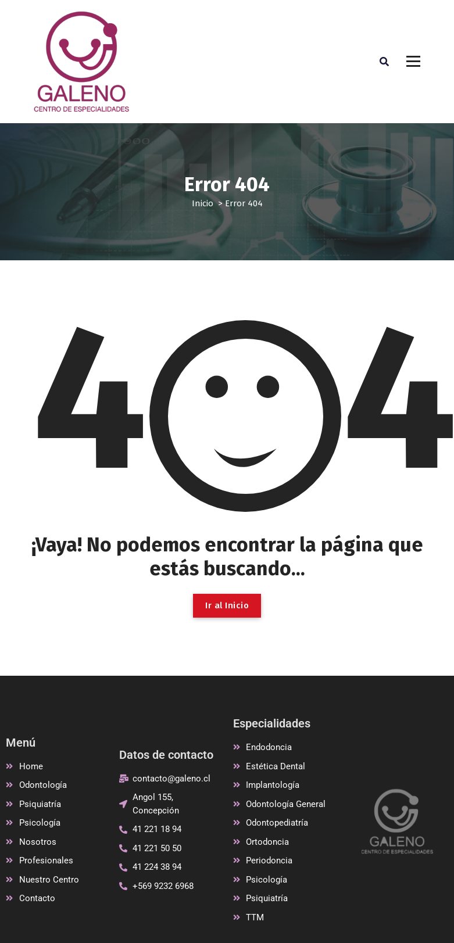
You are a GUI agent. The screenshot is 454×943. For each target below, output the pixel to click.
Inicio (202, 203)
